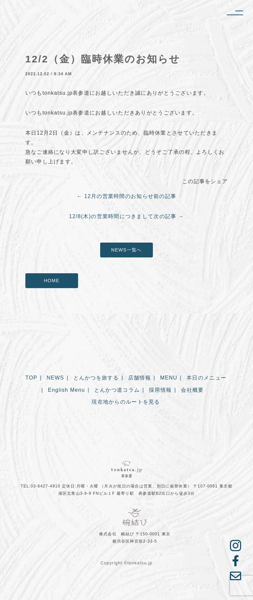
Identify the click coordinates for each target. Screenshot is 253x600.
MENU (168, 378)
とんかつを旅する (96, 378)
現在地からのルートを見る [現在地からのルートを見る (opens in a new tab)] (126, 403)
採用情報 (160, 390)
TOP (31, 378)
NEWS (55, 378)
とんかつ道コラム (117, 390)
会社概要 (192, 390)
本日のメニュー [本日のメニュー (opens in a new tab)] (206, 378)
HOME (51, 280)
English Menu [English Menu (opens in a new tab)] (66, 390)
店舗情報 (139, 378)
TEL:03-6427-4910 (41, 486)
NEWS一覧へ (126, 249)
